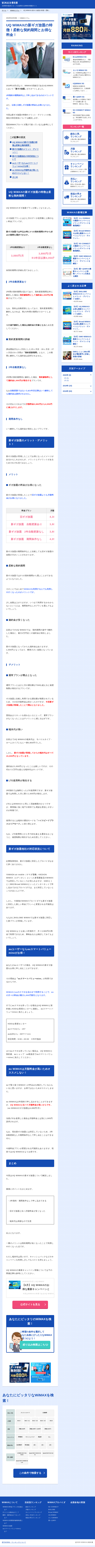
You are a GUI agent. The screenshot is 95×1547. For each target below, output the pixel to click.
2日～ (35, 1446)
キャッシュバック (30, 1438)
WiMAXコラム (25, 18)
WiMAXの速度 (7, 1527)
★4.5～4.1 (27, 1422)
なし (49, 1438)
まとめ (15, 178)
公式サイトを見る (30, 1306)
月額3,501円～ (48, 1430)
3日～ (42, 1446)
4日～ (50, 1446)
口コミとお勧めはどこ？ (11, 1514)
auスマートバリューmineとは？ (12, 1531)
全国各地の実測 (77, 1504)
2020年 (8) (67, 375)
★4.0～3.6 (35, 1422)
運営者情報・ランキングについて (14, 1544)
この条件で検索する (30, 1474)
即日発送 (27, 1446)
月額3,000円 (22, 1430)
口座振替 (45, 1414)
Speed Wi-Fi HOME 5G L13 (22, 1463)
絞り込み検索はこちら (35, 1346)
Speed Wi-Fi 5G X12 (48, 1454)
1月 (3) (66, 380)
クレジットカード (25, 1414)
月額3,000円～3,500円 (35, 1430)
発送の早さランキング (33, 1519)
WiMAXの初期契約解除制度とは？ (13, 1523)
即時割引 (20, 1438)
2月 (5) (66, 378)
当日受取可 (19, 1446)
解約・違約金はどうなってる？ (12, 1518)
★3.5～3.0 (43, 1422)
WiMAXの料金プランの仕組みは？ (13, 1510)
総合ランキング (31, 1508)
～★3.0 (51, 1422)
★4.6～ (19, 1422)
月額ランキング (31, 1511)
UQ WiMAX (40, 1283)
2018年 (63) (67, 391)
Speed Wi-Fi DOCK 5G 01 (35, 1455)
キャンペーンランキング (34, 1514)
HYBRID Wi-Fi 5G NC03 (21, 1455)
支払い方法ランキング (33, 1516)
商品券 (39, 1438)
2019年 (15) (67, 386)
